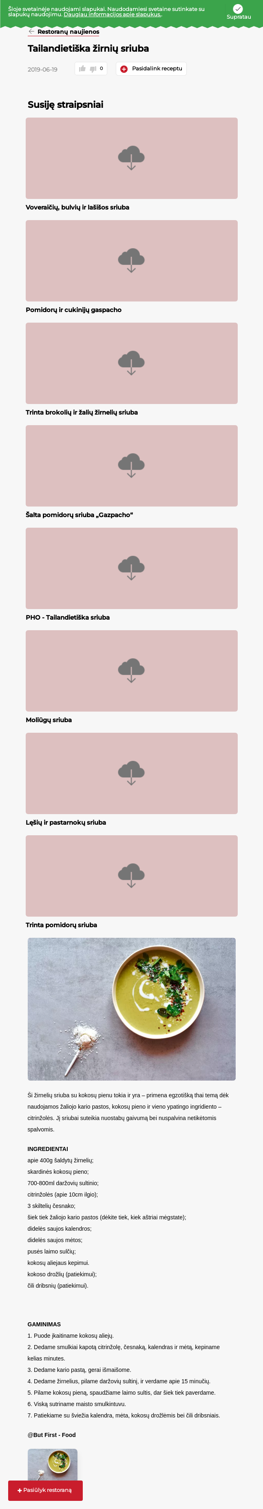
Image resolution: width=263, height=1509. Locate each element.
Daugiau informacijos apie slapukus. (112, 14)
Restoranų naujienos (67, 32)
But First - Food (54, 1435)
